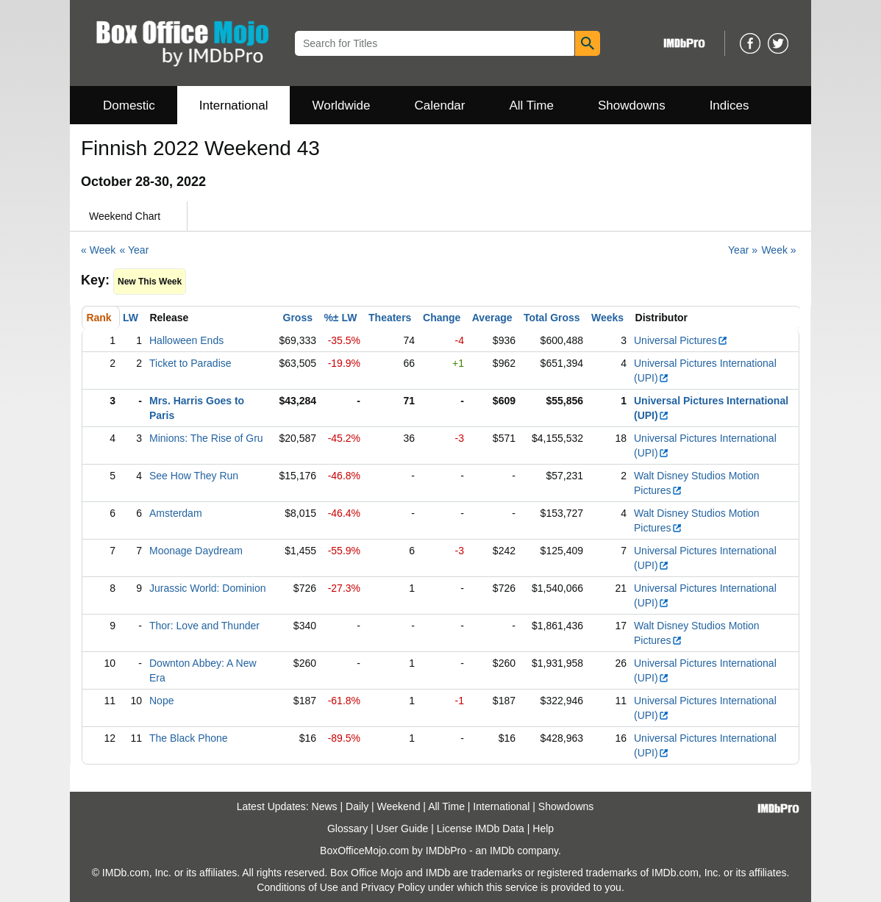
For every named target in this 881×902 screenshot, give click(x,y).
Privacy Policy (393, 887)
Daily (357, 806)
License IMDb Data (480, 828)
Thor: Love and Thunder (204, 625)
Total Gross (552, 317)
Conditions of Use (297, 887)
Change (441, 317)
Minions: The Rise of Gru (206, 438)
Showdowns (632, 105)
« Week (98, 250)
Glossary (347, 828)
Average (492, 317)
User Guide (403, 828)
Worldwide (341, 105)
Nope (161, 700)
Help (543, 828)
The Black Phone (188, 738)
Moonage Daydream (196, 550)
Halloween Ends (186, 340)
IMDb (502, 850)
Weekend (399, 806)
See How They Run (193, 476)
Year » (742, 250)
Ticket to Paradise (190, 363)
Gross (298, 317)
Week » (778, 250)
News (325, 806)
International (233, 105)
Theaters (389, 317)
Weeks (607, 317)
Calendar (440, 105)
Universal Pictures (681, 340)
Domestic (129, 105)
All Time (532, 105)
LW (130, 317)
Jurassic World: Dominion (207, 588)
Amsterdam (175, 513)
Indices (729, 105)
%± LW (340, 317)
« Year (134, 250)
